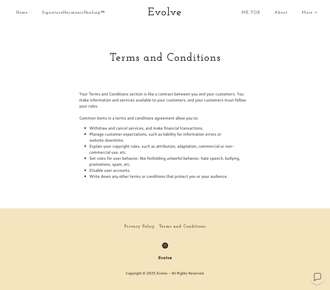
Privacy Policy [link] (139, 226)
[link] (165, 14)
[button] (308, 13)
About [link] (281, 13)
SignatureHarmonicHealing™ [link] (73, 13)
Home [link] (22, 13)
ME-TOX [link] (251, 13)
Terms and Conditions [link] (182, 226)
